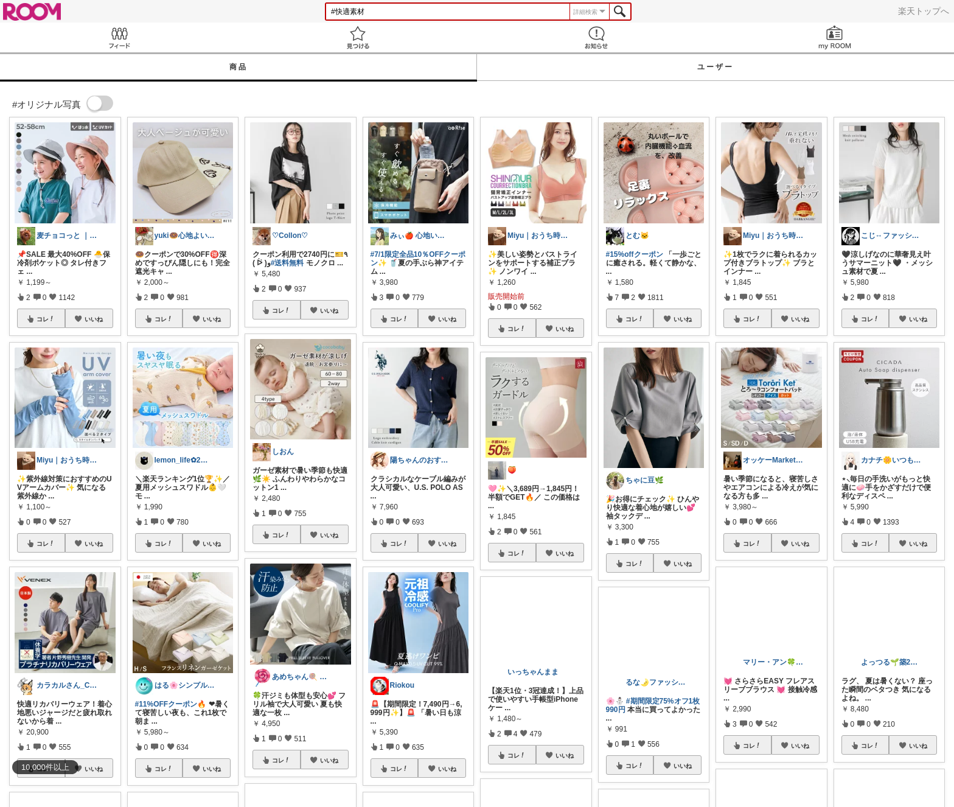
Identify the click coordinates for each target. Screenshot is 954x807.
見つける (357, 37)
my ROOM (835, 37)
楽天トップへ (923, 11)
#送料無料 (287, 263)
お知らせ (596, 37)
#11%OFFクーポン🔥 (171, 704)
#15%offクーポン (634, 254)
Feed (119, 37)
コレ (46, 319)
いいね (94, 319)
